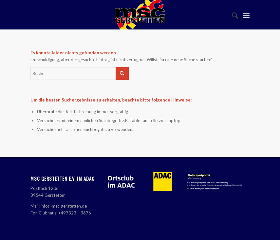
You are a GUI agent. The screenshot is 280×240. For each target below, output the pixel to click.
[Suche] (231, 14)
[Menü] (246, 15)
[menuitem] (231, 14)
